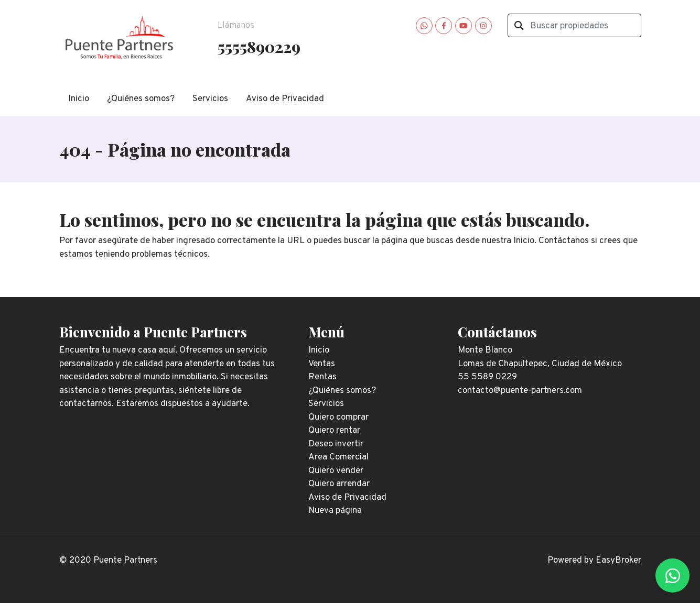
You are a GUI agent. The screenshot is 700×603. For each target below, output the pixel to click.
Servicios (210, 99)
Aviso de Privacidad (285, 99)
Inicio (78, 99)
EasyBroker (618, 560)
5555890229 (259, 46)
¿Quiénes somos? (141, 99)
